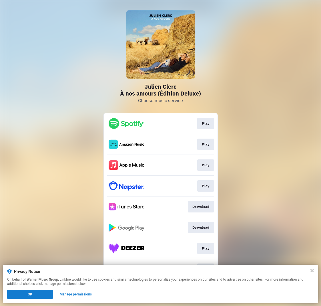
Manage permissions (76, 294)
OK (30, 294)
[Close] (312, 270)
